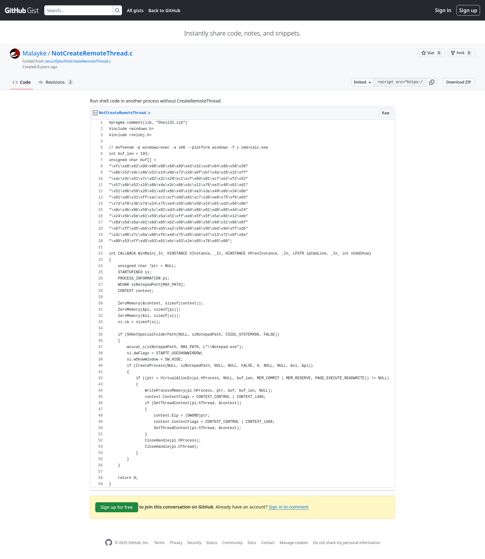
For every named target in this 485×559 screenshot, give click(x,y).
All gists (135, 10)
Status (211, 542)
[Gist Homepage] (22, 10)
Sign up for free (117, 507)
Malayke (34, 53)
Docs (251, 542)
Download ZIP (458, 82)
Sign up (468, 10)
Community (232, 542)
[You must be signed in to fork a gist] (461, 53)
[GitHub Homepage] (108, 543)
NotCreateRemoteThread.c (91, 53)
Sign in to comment (288, 507)
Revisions (56, 82)
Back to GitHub (164, 10)
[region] (242, 304)
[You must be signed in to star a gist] (431, 53)
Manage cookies (294, 542)
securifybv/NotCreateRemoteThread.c (78, 61)
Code (21, 82)
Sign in (443, 10)
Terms (159, 542)
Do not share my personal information (346, 542)
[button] (431, 82)
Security (194, 542)
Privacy (176, 542)
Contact (268, 542)
